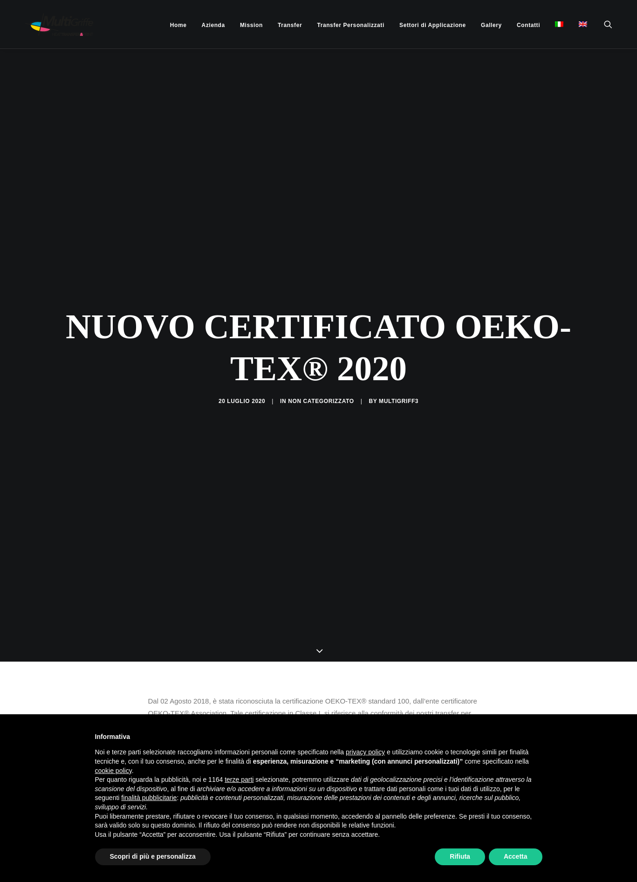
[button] (612, 24)
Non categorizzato (321, 358)
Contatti (528, 25)
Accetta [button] (515, 856)
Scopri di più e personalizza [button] (153, 856)
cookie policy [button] (113, 770)
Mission (251, 25)
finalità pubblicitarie (149, 797)
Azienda (213, 25)
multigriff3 (398, 358)
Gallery (491, 25)
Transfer (290, 25)
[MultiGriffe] (51, 24)
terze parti (239, 779)
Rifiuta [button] (460, 856)
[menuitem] (178, 25)
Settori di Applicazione (432, 25)
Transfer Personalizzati (350, 25)
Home (178, 25)
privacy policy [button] (365, 752)
